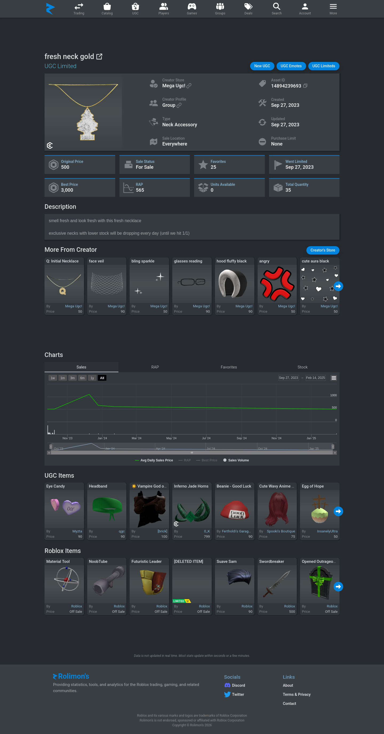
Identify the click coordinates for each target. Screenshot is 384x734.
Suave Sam (227, 561)
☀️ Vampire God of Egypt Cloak (159, 486)
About (288, 685)
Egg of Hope (313, 486)
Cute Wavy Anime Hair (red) (284, 486)
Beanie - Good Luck (234, 486)
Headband (98, 486)
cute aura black (315, 261)
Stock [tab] (303, 367)
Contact (289, 703)
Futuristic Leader (146, 561)
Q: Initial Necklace (62, 261)
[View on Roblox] (99, 56)
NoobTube (98, 561)
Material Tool (58, 561)
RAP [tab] (155, 367)
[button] (262, 66)
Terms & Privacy (297, 694)
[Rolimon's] (50, 9)
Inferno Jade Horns (191, 486)
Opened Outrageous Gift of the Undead (336, 561)
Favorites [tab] (229, 367)
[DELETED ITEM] (188, 561)
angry (264, 261)
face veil (96, 261)
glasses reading (188, 261)
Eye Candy (55, 486)
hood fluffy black (232, 261)
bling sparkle (142, 261)
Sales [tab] (81, 367)
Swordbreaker (271, 561)
